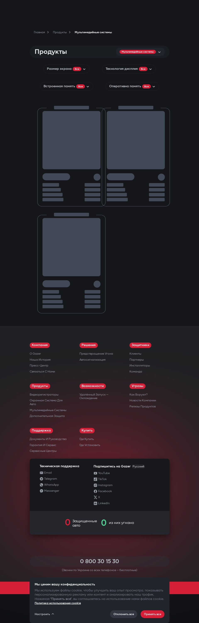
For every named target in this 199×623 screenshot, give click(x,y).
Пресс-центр (39, 365)
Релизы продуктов (142, 406)
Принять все (152, 614)
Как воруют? (138, 394)
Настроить (45, 614)
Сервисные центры (43, 451)
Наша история (40, 359)
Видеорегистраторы (44, 394)
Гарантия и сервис (43, 445)
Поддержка (41, 431)
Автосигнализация (92, 359)
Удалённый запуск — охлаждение (93, 396)
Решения (89, 345)
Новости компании (142, 400)
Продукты (40, 386)
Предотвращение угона (96, 353)
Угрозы (137, 386)
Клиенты (135, 353)
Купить (87, 431)
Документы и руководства (48, 439)
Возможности (93, 386)
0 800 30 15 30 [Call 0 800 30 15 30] (99, 561)
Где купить (86, 439)
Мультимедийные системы (48, 410)
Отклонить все (124, 614)
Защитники (140, 345)
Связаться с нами (42, 371)
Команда (135, 371)
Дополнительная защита (47, 416)
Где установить (89, 445)
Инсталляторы (139, 365)
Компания (40, 345)
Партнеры (136, 359)
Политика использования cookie (58, 603)
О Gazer (35, 353)
